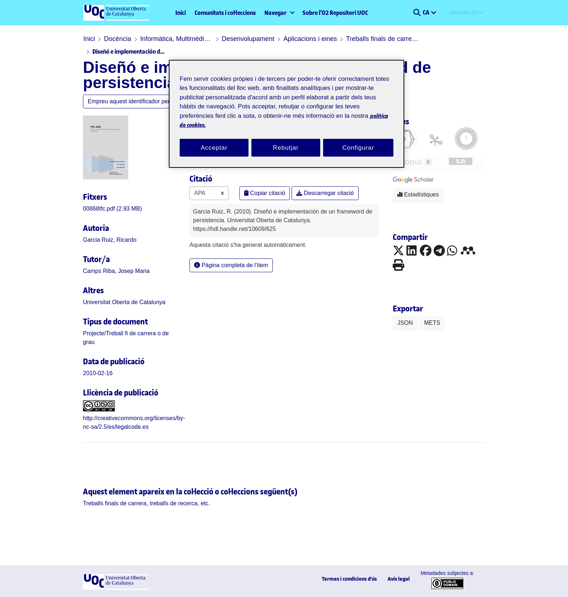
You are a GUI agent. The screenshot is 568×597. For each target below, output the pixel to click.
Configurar (358, 147)
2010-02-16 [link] (98, 373)
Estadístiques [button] (418, 194)
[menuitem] (279, 13)
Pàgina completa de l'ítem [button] (231, 265)
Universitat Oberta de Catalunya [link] (124, 302)
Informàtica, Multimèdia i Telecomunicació (176, 38)
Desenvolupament (248, 38)
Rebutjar (285, 147)
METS (432, 323)
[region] (286, 114)
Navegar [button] (275, 13)
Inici (180, 13)
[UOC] (116, 588)
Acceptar (214, 147)
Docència (117, 38)
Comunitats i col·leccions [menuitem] (225, 13)
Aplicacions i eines (310, 38)
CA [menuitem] (426, 12)
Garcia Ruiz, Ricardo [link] (110, 240)
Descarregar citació (325, 193)
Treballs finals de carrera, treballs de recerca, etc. (382, 38)
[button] (416, 12)
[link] (112, 209)
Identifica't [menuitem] (463, 12)
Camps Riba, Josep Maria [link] (116, 271)
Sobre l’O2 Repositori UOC (335, 13)
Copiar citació (264, 193)
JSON (405, 323)
